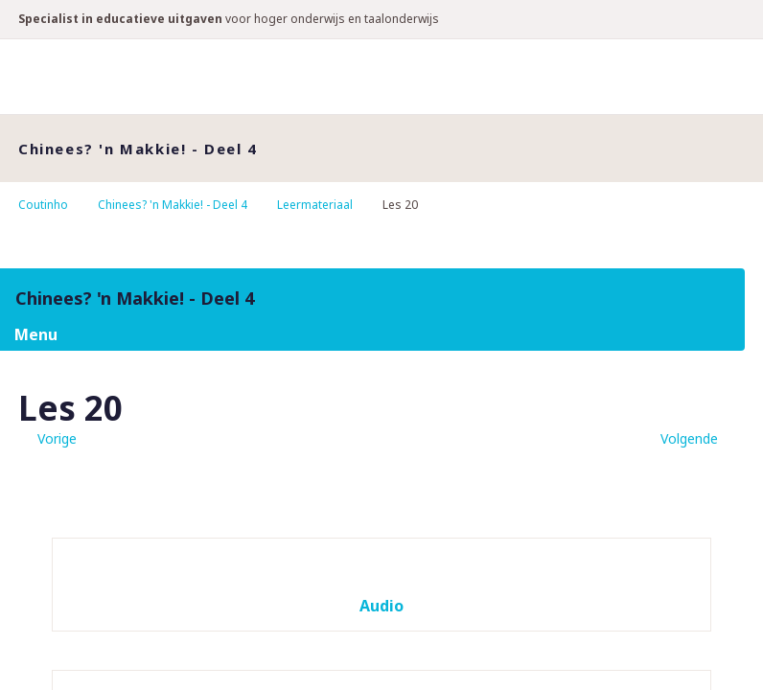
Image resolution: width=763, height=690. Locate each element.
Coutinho (43, 204)
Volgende (689, 438)
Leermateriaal (315, 204)
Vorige (57, 438)
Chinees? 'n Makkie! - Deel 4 (172, 204)
